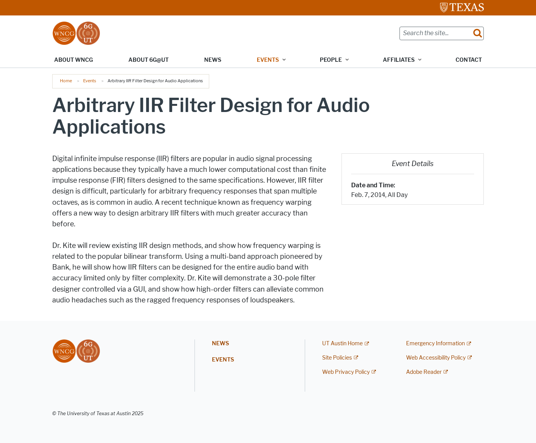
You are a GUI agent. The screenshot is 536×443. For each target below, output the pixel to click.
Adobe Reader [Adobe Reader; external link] (424, 372)
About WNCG (73, 60)
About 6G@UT (148, 60)
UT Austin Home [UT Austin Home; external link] (342, 343)
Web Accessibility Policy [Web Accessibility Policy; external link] (436, 358)
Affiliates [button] (399, 60)
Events (89, 80)
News (212, 60)
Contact (469, 60)
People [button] (331, 60)
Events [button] (268, 60)
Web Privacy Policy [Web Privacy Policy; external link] (346, 372)
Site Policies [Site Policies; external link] (337, 358)
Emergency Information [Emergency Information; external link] (435, 343)
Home (66, 80)
